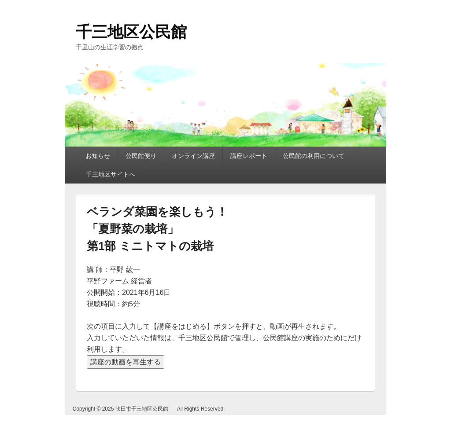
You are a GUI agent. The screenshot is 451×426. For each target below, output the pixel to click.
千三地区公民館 (131, 32)
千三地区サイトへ (110, 174)
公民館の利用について (313, 155)
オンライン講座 (193, 155)
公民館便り (141, 155)
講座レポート (248, 155)
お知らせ (97, 155)
